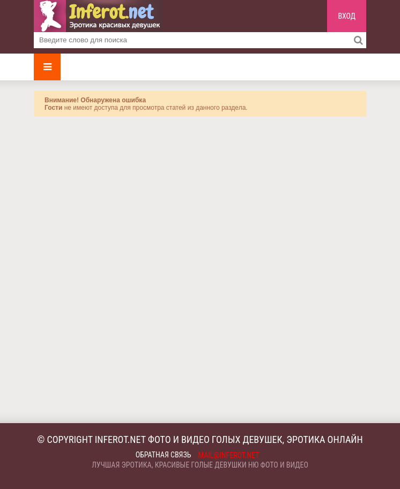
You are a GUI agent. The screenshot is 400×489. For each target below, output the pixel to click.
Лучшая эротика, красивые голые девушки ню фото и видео (200, 465)
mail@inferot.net (229, 455)
